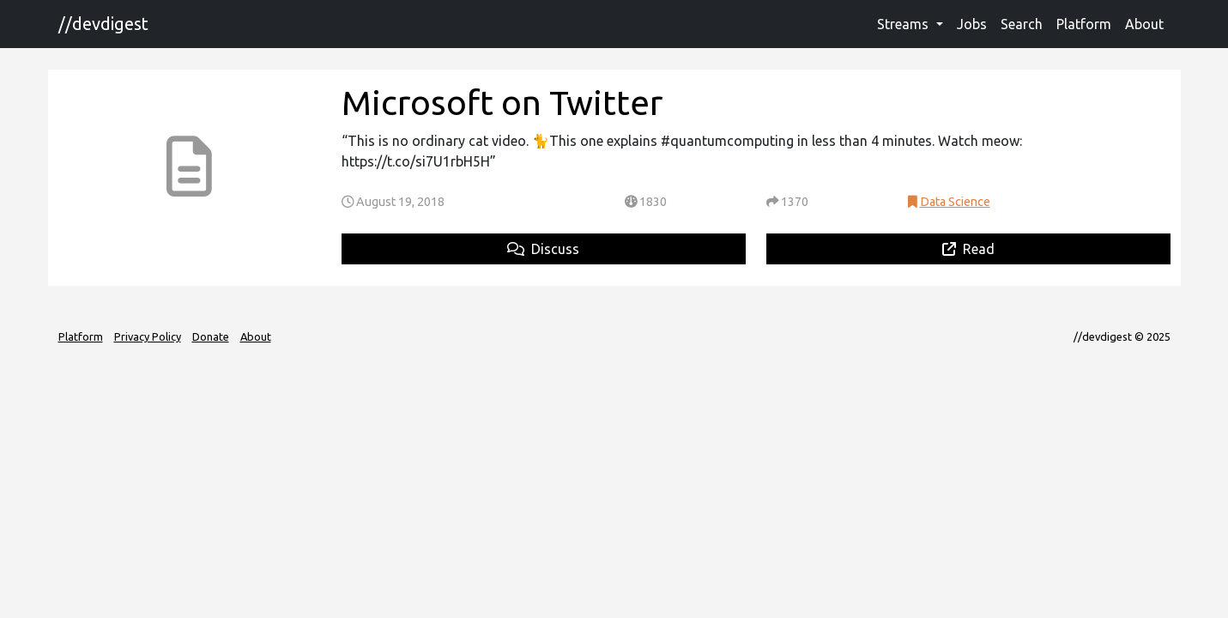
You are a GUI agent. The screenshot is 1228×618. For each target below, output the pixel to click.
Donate (210, 336)
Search (1022, 24)
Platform (1083, 24)
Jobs (972, 24)
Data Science (955, 202)
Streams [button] (904, 24)
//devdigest (103, 23)
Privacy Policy (147, 336)
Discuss (543, 249)
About (1144, 24)
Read (968, 249)
